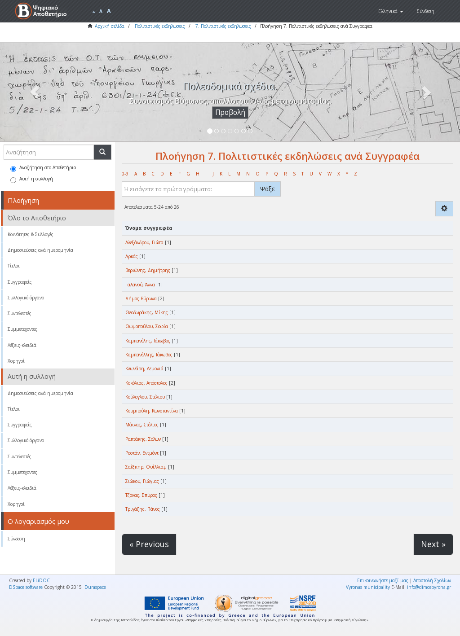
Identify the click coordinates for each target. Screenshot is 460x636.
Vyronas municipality (368, 587)
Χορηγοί (16, 361)
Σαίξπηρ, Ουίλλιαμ (146, 467)
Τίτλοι (14, 266)
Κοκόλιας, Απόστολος (146, 383)
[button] (391, 11)
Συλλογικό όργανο (26, 297)
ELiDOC (41, 580)
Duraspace (95, 587)
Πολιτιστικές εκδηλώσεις (160, 26)
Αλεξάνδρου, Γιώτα (144, 242)
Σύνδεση (16, 538)
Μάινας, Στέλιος (142, 424)
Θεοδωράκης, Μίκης (146, 312)
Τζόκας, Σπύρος (141, 495)
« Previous (149, 544)
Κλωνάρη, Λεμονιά (144, 368)
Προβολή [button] (230, 112)
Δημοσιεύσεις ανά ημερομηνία (40, 250)
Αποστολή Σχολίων (432, 580)
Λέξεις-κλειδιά (22, 345)
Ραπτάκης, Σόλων (143, 439)
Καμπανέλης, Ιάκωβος (147, 341)
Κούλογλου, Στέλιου (145, 397)
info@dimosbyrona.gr (429, 587)
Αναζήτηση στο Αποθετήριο (43, 168)
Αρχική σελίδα (109, 26)
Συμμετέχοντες (22, 329)
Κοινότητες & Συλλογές (30, 234)
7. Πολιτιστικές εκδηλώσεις (223, 26)
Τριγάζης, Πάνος (142, 509)
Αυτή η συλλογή (31, 179)
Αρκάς (131, 256)
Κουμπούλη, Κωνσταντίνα (151, 411)
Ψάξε (267, 188)
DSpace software (26, 587)
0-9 (125, 174)
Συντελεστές (19, 313)
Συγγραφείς (20, 282)
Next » (433, 544)
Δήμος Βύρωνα (141, 298)
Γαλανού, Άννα (140, 284)
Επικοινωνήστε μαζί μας (382, 580)
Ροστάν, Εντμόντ (142, 453)
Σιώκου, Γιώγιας (142, 481)
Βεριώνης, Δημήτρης (147, 270)
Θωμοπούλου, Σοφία (146, 326)
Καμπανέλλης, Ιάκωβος (148, 354)
